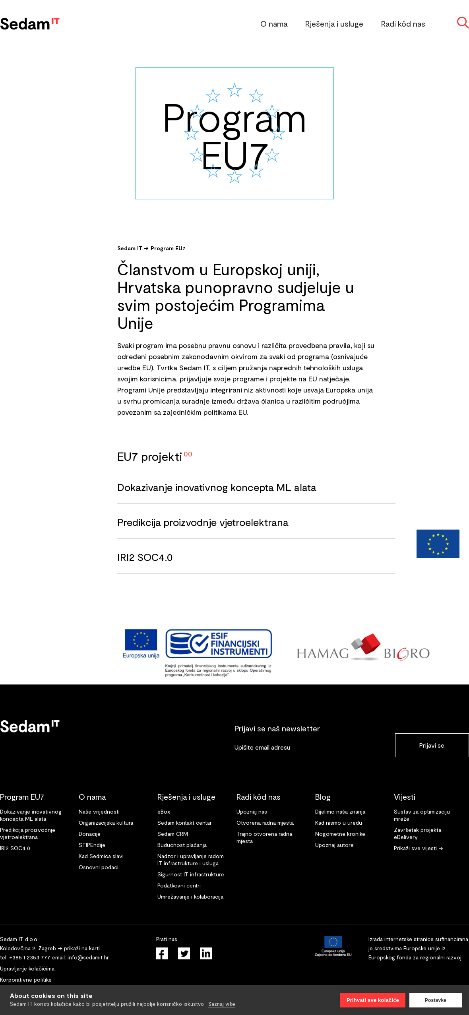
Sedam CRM (172, 833)
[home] (30, 22)
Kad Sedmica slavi (101, 856)
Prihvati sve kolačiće (373, 1000)
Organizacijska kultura (106, 822)
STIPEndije (92, 844)
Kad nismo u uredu (338, 822)
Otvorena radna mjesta (265, 822)
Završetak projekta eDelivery (417, 833)
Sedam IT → (133, 248)
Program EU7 (168, 248)
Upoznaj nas (251, 811)
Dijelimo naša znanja (340, 811)
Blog (323, 796)
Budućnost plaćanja (182, 844)
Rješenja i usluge (334, 23)
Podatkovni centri (179, 885)
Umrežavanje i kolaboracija (190, 896)
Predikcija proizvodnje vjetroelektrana (202, 522)
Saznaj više (221, 1004)
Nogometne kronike (340, 833)
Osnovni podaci (98, 867)
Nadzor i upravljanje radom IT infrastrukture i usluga (190, 859)
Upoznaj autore (334, 844)
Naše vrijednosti (99, 811)
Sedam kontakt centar (184, 822)
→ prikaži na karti (79, 948)
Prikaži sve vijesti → (418, 848)
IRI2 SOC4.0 (145, 557)
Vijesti (404, 796)
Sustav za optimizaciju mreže (422, 815)
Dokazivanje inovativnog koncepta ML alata (216, 487)
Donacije (90, 833)
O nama (273, 23)
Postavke (435, 1000)
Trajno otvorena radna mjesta (264, 837)
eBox (163, 811)
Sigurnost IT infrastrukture (190, 874)
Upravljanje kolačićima (27, 968)
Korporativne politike (26, 979)
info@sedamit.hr (88, 957)
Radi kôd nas (403, 23)
